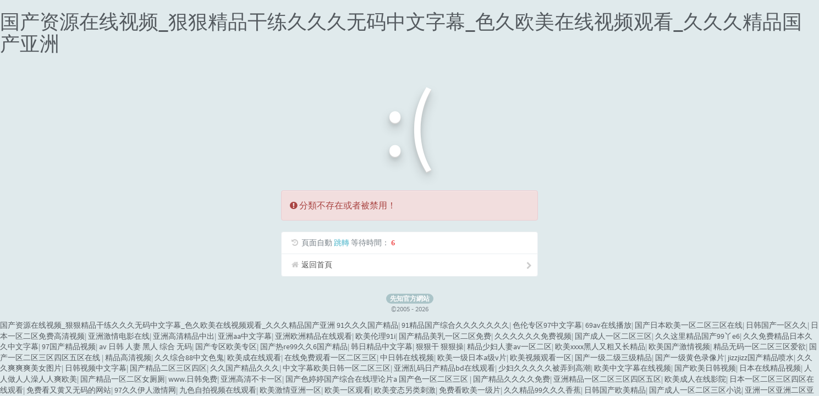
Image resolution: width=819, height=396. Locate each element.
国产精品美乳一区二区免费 (445, 336)
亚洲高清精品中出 (184, 336)
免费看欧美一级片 (470, 390)
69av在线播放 (608, 325)
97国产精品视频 (69, 346)
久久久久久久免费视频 (532, 336)
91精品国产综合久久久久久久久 (455, 325)
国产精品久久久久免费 (511, 379)
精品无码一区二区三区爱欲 (759, 346)
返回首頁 (410, 265)
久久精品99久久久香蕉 (542, 390)
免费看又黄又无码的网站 (68, 390)
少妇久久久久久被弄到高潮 (544, 368)
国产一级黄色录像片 (689, 357)
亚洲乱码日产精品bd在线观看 (444, 368)
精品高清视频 (128, 357)
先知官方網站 (410, 298)
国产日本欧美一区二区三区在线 (689, 325)
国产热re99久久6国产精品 (304, 346)
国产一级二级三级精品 (613, 357)
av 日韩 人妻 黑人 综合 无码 (145, 346)
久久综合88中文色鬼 (189, 357)
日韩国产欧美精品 (615, 390)
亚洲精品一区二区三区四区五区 (607, 379)
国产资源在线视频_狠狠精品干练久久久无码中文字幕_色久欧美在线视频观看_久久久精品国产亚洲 (401, 32)
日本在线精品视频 (770, 368)
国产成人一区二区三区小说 (695, 390)
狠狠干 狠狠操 (440, 346)
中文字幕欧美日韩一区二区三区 (337, 368)
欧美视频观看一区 (540, 357)
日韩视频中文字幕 (96, 368)
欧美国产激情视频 (679, 346)
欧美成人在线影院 (695, 379)
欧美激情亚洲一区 (290, 390)
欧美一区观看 (348, 390)
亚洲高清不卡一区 (251, 379)
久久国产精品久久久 (244, 368)
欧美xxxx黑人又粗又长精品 (600, 346)
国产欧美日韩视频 (705, 368)
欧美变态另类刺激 (405, 390)
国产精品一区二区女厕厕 (122, 379)
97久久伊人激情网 (145, 390)
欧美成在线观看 (254, 357)
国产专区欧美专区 (226, 346)
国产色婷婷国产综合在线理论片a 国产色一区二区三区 (377, 379)
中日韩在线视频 (407, 357)
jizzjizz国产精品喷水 (761, 357)
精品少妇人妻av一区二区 (509, 346)
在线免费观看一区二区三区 (330, 357)
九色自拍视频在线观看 (217, 390)
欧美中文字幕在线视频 (632, 368)
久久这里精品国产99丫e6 (697, 336)
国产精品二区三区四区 (168, 368)
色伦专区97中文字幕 (547, 325)
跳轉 (341, 243)
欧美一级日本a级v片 (472, 357)
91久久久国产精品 (367, 325)
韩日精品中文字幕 (382, 346)
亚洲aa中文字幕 (245, 336)
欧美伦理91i (375, 336)
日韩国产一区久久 (776, 325)
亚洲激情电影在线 (119, 336)
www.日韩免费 (192, 379)
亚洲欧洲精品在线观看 (313, 336)
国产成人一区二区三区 (613, 336)
